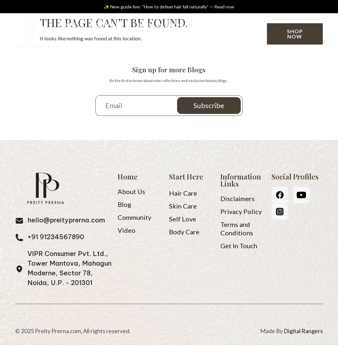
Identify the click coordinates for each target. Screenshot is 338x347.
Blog (148, 25)
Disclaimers (237, 200)
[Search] (255, 31)
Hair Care (183, 195)
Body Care (184, 234)
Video (179, 25)
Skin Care (183, 208)
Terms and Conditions (236, 230)
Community (83, 43)
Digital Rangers (303, 332)
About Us (107, 25)
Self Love (182, 221)
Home (68, 25)
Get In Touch (238, 247)
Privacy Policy (241, 213)
